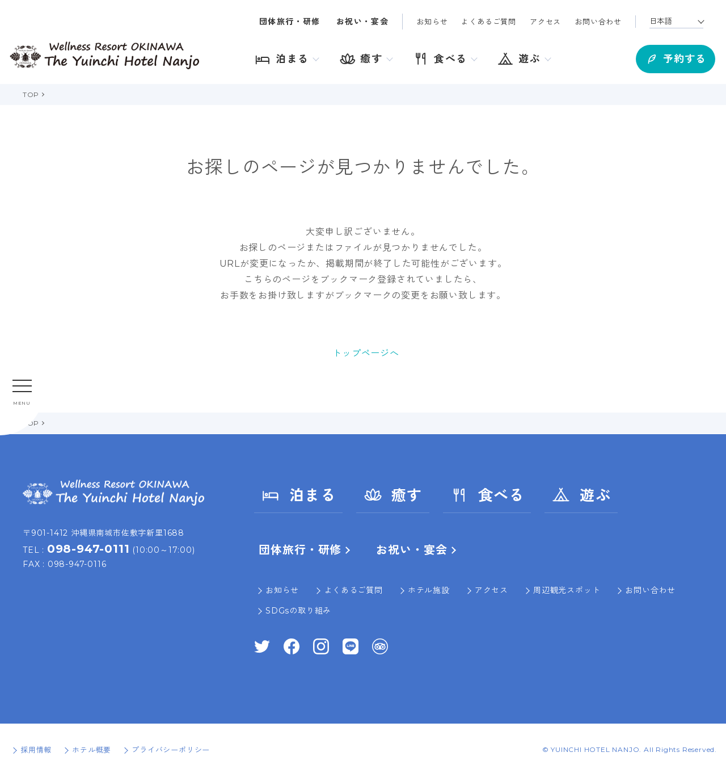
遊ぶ (581, 495)
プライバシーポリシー (171, 749)
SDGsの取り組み (298, 611)
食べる (487, 495)
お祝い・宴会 (362, 21)
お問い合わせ (598, 21)
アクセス (545, 21)
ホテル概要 (91, 749)
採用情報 (36, 749)
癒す (393, 495)
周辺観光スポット (566, 590)
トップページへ (365, 353)
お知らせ (432, 21)
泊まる (298, 495)
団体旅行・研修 (289, 21)
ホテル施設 (429, 590)
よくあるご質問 (488, 21)
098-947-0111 (88, 549)
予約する (664, 57)
